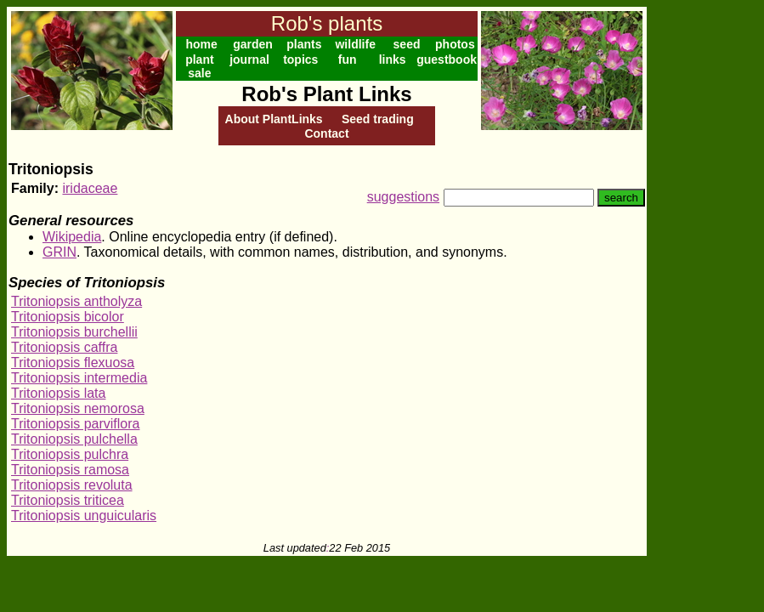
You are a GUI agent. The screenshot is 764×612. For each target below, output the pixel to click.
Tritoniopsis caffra (64, 347)
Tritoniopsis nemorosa (77, 408)
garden (253, 44)
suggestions (403, 197)
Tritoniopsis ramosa (70, 469)
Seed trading (378, 119)
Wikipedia (71, 237)
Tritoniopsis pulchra (69, 454)
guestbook (446, 59)
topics (300, 59)
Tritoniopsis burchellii (74, 332)
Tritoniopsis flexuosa (72, 362)
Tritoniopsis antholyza (76, 301)
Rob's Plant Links (326, 93)
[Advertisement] (702, 262)
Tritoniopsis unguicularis (83, 515)
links (392, 59)
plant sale (199, 66)
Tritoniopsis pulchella (74, 439)
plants (303, 44)
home (202, 44)
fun (347, 59)
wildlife (355, 44)
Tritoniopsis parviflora (75, 423)
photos (455, 44)
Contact (326, 133)
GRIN (59, 252)
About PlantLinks (274, 119)
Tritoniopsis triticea (67, 500)
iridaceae (89, 188)
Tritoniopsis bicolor (67, 316)
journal (249, 59)
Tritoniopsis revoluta (72, 485)
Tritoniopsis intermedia (79, 378)
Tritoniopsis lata (58, 393)
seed (407, 44)
